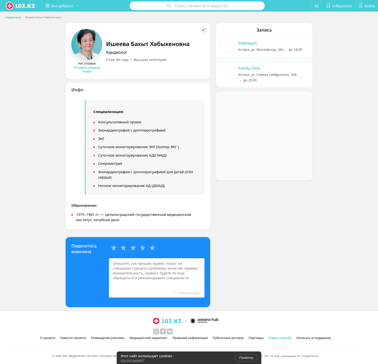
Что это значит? (132, 360)
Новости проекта (73, 338)
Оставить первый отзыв (87, 69)
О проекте (47, 338)
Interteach (247, 43)
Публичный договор (228, 338)
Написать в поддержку (313, 338)
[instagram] (156, 331)
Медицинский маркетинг (148, 338)
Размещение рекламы (108, 338)
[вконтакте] (170, 331)
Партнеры (256, 338)
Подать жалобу (280, 338)
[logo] (21, 6)
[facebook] (163, 331)
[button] (62, 5)
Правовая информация (190, 338)
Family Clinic (249, 68)
